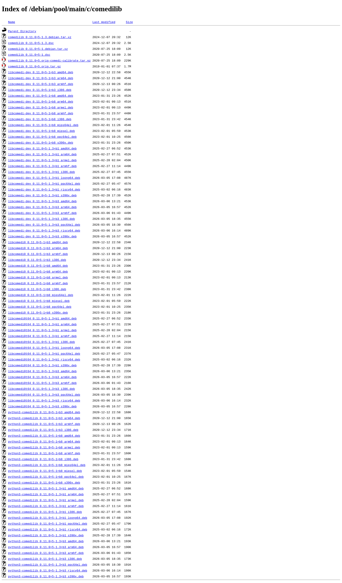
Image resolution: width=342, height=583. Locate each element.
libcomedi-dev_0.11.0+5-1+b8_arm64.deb (40, 101)
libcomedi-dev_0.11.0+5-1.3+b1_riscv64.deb (44, 189)
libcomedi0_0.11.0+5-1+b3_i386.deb (37, 260)
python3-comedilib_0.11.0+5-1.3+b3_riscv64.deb (47, 570)
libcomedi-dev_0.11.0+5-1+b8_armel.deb (40, 107)
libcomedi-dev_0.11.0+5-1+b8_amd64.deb (40, 96)
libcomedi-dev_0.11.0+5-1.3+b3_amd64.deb (42, 201)
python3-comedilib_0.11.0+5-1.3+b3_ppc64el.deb (47, 564)
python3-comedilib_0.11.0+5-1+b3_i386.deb (43, 430)
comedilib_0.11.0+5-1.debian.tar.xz (38, 49)
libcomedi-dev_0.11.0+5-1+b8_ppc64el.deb (42, 137)
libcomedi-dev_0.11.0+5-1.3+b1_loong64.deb (44, 178)
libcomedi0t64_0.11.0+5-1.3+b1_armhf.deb (42, 336)
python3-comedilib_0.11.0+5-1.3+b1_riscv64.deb (47, 529)
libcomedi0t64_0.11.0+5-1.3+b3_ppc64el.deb (44, 394)
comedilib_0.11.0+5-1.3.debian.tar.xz (39, 37)
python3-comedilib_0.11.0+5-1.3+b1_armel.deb (46, 500)
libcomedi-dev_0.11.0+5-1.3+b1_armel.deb (42, 160)
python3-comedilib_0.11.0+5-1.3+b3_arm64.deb (46, 547)
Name (11, 22)
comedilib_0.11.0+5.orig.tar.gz (34, 66)
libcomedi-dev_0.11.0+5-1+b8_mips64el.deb (43, 125)
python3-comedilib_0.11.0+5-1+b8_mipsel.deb (45, 471)
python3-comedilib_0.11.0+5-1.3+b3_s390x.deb (46, 576)
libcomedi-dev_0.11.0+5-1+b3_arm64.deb (40, 78)
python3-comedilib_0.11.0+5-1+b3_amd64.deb (44, 412)
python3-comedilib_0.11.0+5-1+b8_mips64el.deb (46, 465)
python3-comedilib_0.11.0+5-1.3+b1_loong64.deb (47, 518)
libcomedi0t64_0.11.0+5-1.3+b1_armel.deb (42, 330)
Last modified (103, 22)
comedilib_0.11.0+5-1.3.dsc (31, 43)
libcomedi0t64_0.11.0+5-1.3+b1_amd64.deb (42, 318)
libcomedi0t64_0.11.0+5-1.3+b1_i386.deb (41, 342)
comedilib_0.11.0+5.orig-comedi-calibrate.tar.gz (49, 60)
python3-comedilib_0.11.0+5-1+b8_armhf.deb (44, 453)
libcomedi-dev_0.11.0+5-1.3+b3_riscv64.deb (44, 230)
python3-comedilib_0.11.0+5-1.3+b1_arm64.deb (46, 494)
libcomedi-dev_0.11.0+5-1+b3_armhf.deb (40, 84)
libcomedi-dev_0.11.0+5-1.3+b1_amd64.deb (42, 148)
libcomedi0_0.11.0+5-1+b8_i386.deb (37, 289)
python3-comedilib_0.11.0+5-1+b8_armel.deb (44, 447)
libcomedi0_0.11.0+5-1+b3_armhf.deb (38, 254)
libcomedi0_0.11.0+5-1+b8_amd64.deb (38, 266)
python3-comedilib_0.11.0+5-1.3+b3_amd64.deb (46, 541)
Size (129, 22)
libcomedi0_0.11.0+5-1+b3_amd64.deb (38, 242)
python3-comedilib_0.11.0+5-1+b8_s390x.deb (44, 482)
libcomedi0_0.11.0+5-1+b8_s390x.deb (38, 312)
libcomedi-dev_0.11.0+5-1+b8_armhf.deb (40, 113)
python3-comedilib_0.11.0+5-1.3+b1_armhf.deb (46, 506)
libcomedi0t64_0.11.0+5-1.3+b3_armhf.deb (42, 383)
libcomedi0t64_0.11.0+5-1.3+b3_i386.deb (41, 389)
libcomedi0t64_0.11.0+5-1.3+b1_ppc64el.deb (44, 353)
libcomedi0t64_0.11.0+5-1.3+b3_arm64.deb (42, 377)
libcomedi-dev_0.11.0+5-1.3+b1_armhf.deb (42, 166)
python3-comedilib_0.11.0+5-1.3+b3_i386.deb (45, 559)
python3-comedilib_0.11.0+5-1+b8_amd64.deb (44, 436)
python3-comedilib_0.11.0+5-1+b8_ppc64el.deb (46, 477)
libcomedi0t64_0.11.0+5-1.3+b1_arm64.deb (42, 324)
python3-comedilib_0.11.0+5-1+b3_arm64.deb (44, 418)
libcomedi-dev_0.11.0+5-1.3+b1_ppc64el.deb (44, 183)
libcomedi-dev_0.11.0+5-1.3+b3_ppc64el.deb (44, 225)
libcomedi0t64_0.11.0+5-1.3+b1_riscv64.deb (44, 359)
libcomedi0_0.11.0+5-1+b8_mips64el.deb (40, 295)
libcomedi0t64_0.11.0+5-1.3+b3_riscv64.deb (44, 400)
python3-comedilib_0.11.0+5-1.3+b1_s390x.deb (46, 535)
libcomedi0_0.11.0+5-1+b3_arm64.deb (38, 248)
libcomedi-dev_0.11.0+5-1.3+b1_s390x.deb (42, 195)
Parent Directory (22, 31)
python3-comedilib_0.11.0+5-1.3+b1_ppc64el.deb (47, 523)
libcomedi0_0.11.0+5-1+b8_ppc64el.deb (39, 307)
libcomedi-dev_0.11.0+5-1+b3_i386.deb (39, 90)
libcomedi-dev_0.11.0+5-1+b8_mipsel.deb (41, 131)
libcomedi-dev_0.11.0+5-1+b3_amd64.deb (40, 72)
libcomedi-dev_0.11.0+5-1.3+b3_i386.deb (41, 219)
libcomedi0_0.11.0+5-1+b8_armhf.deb (38, 283)
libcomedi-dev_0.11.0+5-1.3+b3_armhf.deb (42, 213)
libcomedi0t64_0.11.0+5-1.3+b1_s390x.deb (42, 365)
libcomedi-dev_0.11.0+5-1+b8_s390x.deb (40, 142)
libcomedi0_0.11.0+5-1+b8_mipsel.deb (39, 301)
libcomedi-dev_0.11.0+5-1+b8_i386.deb (39, 119)
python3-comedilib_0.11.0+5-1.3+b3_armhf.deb (46, 553)
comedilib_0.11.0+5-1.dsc (29, 55)
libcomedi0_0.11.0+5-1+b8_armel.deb (38, 277)
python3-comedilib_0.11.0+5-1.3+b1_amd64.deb (46, 488)
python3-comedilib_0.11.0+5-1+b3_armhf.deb (44, 424)
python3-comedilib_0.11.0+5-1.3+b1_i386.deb (45, 512)
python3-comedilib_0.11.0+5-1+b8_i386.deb (43, 459)
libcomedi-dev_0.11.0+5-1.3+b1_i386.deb (41, 172)
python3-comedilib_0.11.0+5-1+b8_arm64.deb (44, 441)
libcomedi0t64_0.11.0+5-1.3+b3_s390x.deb (42, 406)
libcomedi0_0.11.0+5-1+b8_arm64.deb (38, 271)
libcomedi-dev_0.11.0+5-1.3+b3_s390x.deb (42, 236)
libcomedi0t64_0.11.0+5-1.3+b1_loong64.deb (44, 348)
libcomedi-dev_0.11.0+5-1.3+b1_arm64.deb (42, 154)
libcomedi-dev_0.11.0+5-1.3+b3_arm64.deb (42, 207)
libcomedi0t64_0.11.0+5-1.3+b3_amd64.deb (42, 371)
